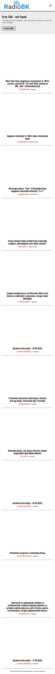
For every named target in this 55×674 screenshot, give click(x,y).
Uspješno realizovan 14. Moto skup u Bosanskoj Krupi (27, 137)
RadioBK (33, 89)
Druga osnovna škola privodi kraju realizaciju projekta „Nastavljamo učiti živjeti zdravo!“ (27, 242)
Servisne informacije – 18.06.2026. (27, 503)
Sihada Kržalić (33, 142)
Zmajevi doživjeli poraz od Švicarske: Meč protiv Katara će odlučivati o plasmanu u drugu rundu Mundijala (27, 296)
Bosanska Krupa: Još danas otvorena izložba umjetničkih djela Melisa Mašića (27, 452)
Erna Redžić (33, 194)
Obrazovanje (23, 247)
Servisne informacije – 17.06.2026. (27, 660)
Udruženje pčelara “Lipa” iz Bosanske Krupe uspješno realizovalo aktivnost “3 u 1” (27, 189)
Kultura (23, 456)
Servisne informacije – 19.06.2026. (27, 348)
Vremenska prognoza (24, 556)
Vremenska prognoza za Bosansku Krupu (27, 553)
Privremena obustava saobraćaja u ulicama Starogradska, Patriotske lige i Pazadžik (27, 399)
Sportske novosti (24, 302)
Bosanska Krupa (24, 89)
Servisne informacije (24, 351)
